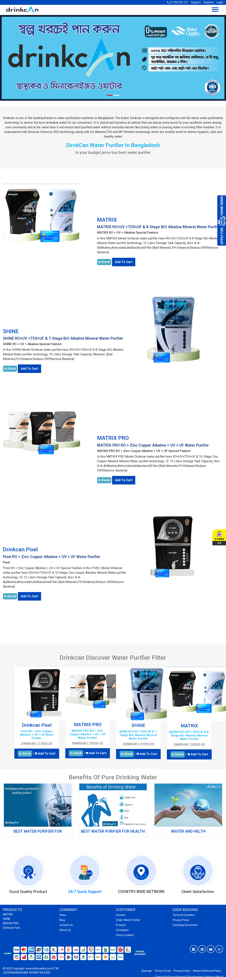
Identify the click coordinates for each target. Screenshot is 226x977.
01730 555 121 (177, 2)
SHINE (11, 331)
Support (196, 2)
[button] (17, 58)
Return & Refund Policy (207, 970)
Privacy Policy (182, 970)
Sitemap (146, 970)
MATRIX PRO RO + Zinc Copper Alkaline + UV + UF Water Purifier (153, 445)
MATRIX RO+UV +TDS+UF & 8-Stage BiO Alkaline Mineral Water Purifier (159, 227)
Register (209, 2)
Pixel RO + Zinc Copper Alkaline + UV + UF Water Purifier (51, 556)
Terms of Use (162, 970)
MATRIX (107, 220)
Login (220, 2)
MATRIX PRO (113, 438)
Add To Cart (123, 262)
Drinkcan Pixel (20, 549)
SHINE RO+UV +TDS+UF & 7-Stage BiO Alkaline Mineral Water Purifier (63, 338)
